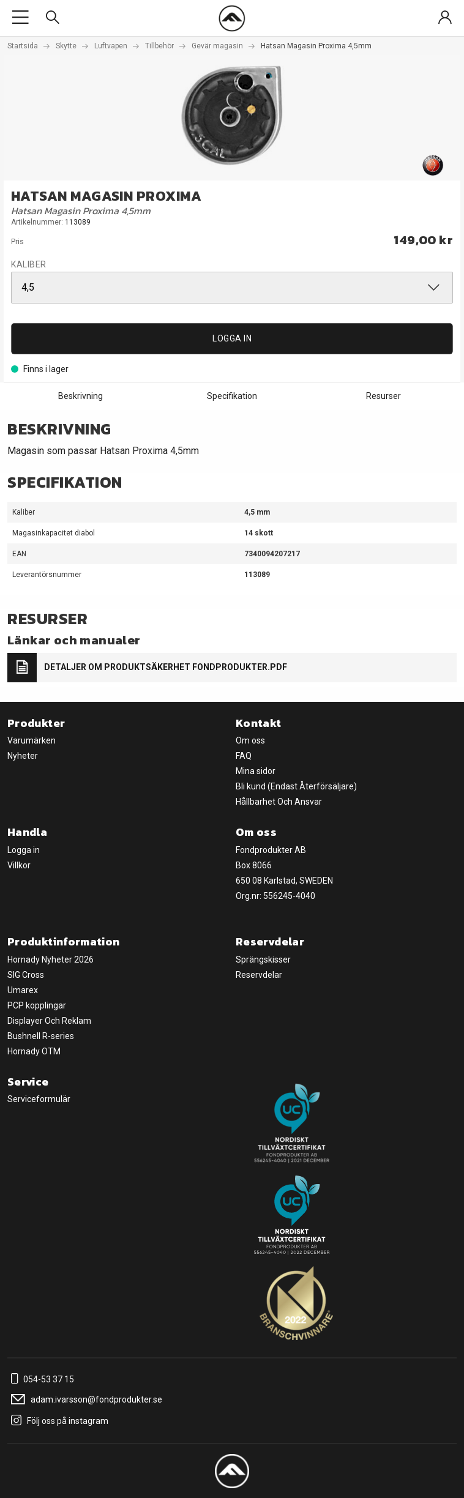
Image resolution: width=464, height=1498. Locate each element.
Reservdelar (259, 975)
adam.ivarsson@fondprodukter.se (84, 1399)
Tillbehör (159, 46)
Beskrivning (80, 396)
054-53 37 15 (40, 1379)
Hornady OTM (34, 1051)
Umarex (22, 990)
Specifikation (232, 396)
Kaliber (29, 264)
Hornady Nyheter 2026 (50, 959)
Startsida (22, 46)
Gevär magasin (217, 46)
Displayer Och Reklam (49, 1021)
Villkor (19, 865)
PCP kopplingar (36, 1005)
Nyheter (22, 756)
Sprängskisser (263, 959)
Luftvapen (110, 46)
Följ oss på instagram (57, 1421)
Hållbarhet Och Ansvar (279, 802)
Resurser (383, 396)
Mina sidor (255, 771)
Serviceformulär (38, 1099)
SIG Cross (25, 975)
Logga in (232, 338)
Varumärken (31, 740)
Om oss (250, 740)
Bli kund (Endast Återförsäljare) (296, 786)
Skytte (66, 46)
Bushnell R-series (40, 1036)
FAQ (244, 756)
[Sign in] (445, 18)
